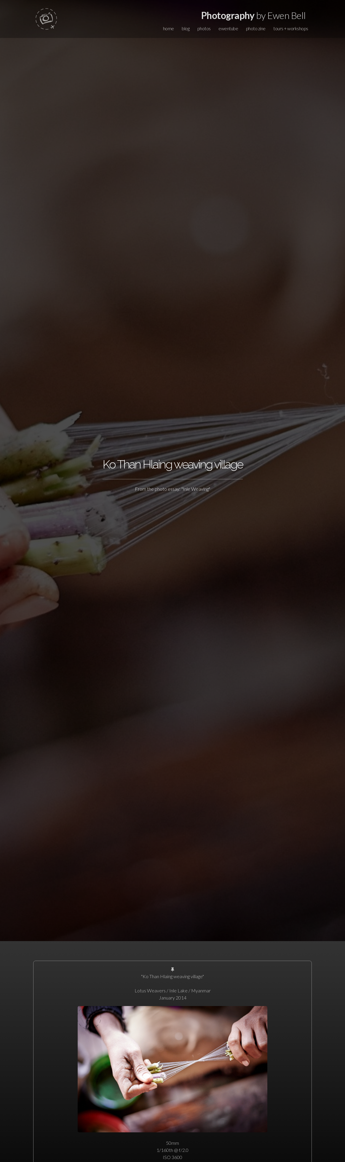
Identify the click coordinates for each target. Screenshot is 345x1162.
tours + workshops (290, 28)
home (168, 28)
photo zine (256, 28)
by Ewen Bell (253, 15)
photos (204, 28)
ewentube (228, 28)
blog (185, 28)
